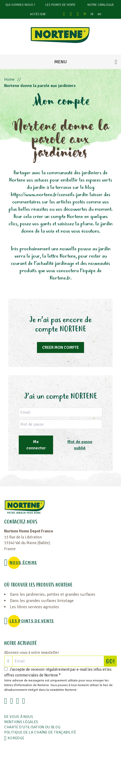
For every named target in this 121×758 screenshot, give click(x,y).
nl (92, 14)
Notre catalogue (100, 5)
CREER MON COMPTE (60, 347)
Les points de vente (60, 5)
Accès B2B (38, 14)
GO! (111, 661)
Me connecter (36, 445)
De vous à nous (18, 716)
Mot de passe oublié (79, 445)
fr (85, 14)
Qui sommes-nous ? (20, 5)
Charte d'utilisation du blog (32, 727)
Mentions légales (21, 722)
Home (9, 79)
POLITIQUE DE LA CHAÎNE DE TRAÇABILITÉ (40, 732)
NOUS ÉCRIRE (23, 562)
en (99, 14)
